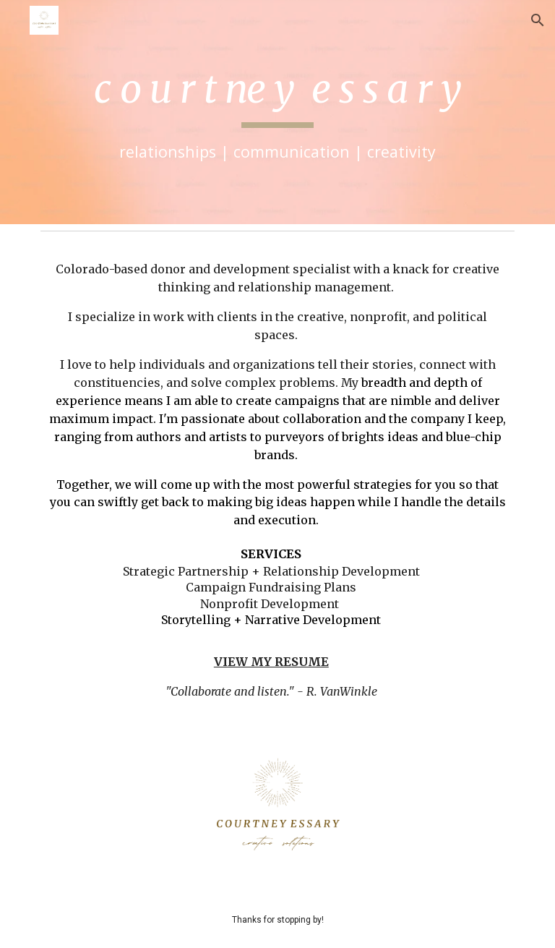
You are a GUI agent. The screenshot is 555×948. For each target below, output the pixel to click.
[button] (537, 20)
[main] (277, 112)
